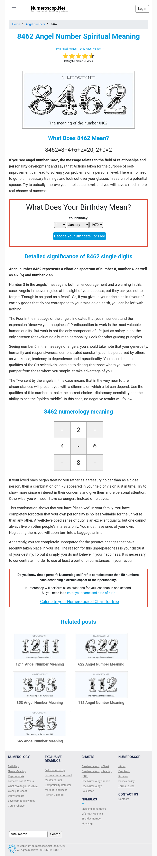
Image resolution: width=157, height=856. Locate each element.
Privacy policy (126, 781)
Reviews (123, 776)
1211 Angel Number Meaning (40, 664)
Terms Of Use (126, 786)
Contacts (123, 798)
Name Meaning (17, 771)
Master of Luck (53, 780)
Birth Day (13, 766)
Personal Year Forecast (58, 775)
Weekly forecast (17, 790)
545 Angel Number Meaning (40, 741)
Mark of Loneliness (56, 789)
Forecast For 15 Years (21, 781)
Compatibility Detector (58, 784)
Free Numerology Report (96, 781)
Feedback (124, 771)
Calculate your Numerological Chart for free (79, 601)
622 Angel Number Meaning (101, 664)
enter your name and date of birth (91, 593)
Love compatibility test (21, 800)
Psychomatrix (16, 776)
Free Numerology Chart (95, 766)
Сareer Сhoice (16, 805)
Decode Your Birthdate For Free (79, 236)
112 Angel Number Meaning (101, 702)
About (122, 766)
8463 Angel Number (90, 48)
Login (142, 9)
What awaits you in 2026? (23, 786)
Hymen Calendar (54, 794)
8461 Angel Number (66, 48)
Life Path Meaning (92, 813)
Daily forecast (16, 795)
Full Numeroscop (55, 770)
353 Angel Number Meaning (40, 702)
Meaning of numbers (94, 808)
